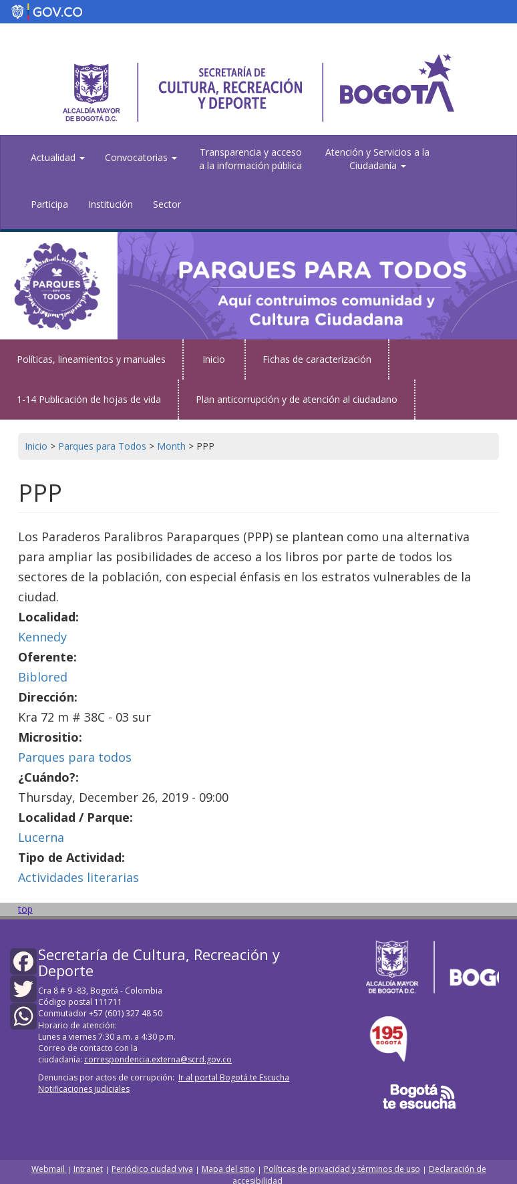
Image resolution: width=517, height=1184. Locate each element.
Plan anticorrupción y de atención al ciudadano (296, 399)
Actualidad (58, 157)
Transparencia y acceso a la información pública (250, 159)
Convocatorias (141, 157)
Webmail (49, 1169)
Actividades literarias (78, 877)
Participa (49, 204)
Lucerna (41, 837)
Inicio (213, 359)
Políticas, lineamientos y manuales (91, 359)
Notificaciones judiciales (84, 1088)
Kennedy (42, 637)
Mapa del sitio (228, 1169)
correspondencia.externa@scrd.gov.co (158, 1059)
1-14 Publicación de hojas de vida (89, 399)
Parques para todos (75, 757)
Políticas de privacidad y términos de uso (342, 1169)
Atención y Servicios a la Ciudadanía (377, 159)
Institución (110, 204)
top (25, 909)
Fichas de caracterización (317, 359)
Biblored (42, 677)
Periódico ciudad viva (152, 1169)
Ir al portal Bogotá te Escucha (233, 1077)
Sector (167, 204)
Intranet (88, 1169)
